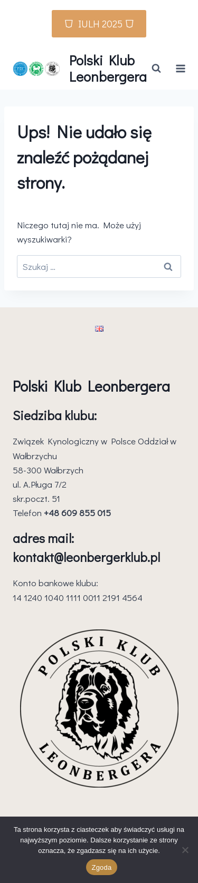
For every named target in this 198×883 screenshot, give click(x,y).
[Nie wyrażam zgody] (185, 850)
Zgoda (101, 867)
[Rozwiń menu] (181, 68)
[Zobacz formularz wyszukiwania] (156, 68)
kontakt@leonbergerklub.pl (86, 557)
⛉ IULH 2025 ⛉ (99, 23)
